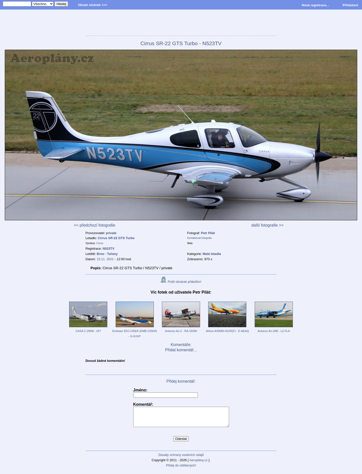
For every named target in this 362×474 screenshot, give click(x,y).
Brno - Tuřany (107, 254)
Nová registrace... (315, 5)
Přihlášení (350, 5)
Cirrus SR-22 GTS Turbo (116, 238)
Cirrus (99, 243)
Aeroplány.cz (198, 464)
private (111, 233)
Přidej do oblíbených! (181, 469)
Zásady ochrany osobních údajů (181, 458)
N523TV (108, 248)
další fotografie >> (267, 225)
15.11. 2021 (105, 259)
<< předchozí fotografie (94, 225)
